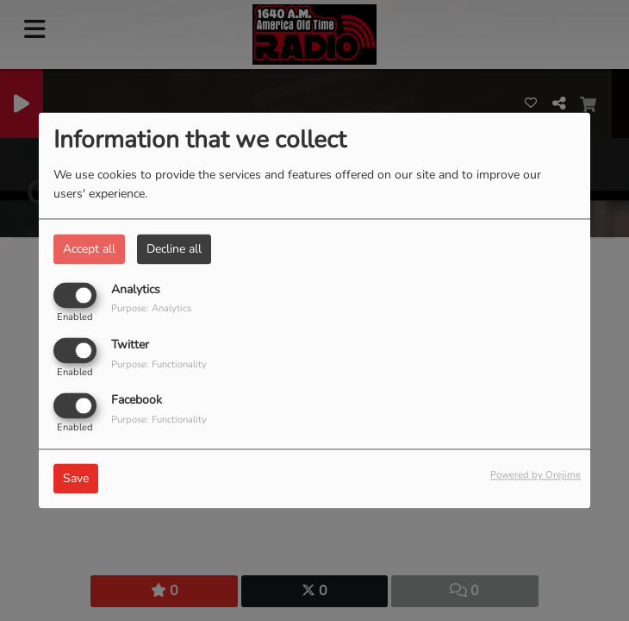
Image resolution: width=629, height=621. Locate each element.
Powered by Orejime (535, 475)
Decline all (174, 249)
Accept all (89, 249)
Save (76, 479)
